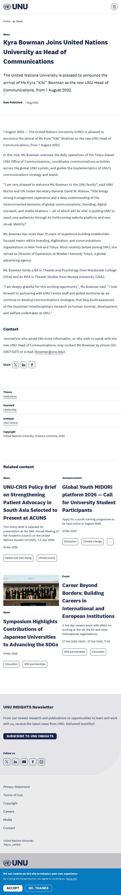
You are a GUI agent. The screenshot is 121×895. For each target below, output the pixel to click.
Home (6, 21)
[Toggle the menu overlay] (114, 7)
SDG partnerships (34, 664)
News (19, 21)
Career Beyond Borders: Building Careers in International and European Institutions (88, 600)
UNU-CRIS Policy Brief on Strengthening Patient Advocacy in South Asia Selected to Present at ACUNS (30, 502)
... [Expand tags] (110, 541)
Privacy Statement (16, 787)
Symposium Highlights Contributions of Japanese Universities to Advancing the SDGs (30, 633)
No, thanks (38, 890)
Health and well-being (18, 558)
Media (7, 820)
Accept (13, 890)
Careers (8, 811)
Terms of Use (13, 795)
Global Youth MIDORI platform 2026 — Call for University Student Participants (89, 498)
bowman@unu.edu (49, 352)
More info (71, 880)
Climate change (92, 541)
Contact (9, 828)
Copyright (10, 803)
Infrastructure (47, 558)
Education (70, 541)
